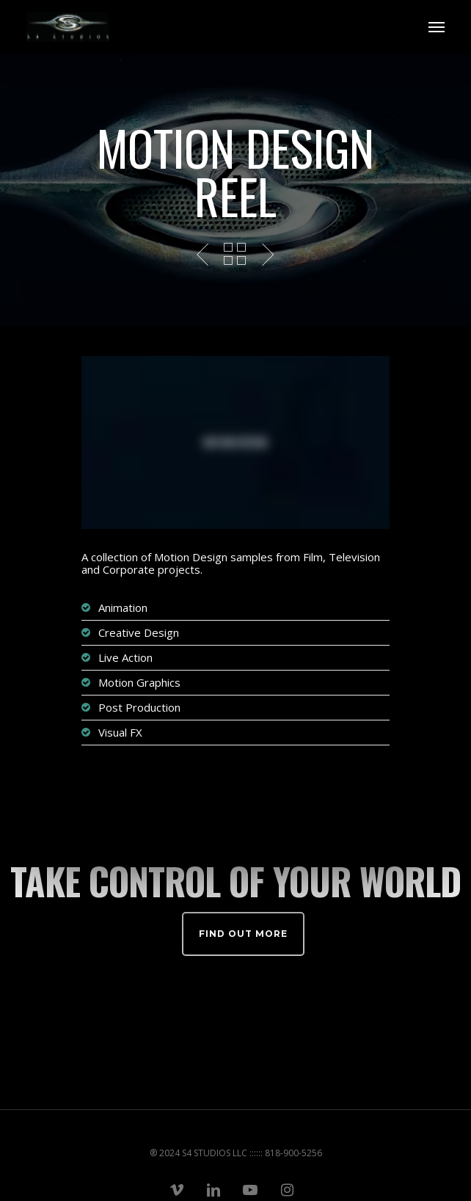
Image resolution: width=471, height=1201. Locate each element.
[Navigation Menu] (436, 27)
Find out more (243, 933)
